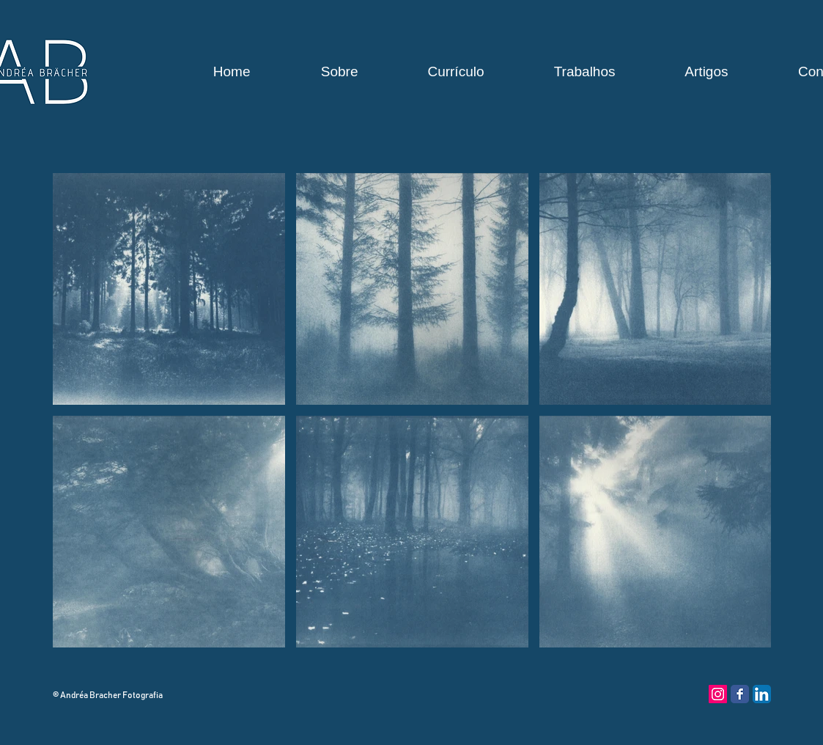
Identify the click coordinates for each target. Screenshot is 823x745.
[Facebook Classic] (740, 694)
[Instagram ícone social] (718, 694)
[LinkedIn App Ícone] (762, 694)
